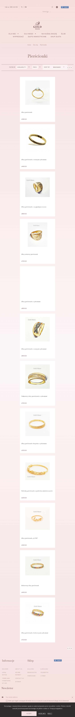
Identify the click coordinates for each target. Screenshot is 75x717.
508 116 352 (14, 7)
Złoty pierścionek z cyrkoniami (30, 304)
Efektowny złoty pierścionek (30, 592)
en (26, 7)
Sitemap (18, 689)
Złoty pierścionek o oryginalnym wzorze (33, 208)
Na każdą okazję (49, 34)
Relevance (58, 67)
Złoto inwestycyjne (37, 37)
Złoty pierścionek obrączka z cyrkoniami (33, 448)
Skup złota (56, 37)
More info (42, 713)
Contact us (19, 686)
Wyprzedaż (18, 37)
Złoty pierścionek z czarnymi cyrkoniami (33, 160)
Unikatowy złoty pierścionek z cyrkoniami (34, 400)
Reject (50, 713)
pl (22, 7)
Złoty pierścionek (26, 112)
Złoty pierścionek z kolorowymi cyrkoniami (34, 640)
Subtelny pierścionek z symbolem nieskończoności (36, 496)
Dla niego (30, 34)
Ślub (63, 34)
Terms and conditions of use (6, 688)
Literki (43, 683)
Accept (29, 714)
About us (18, 677)
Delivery (5, 677)
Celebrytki (44, 680)
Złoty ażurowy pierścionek (29, 256)
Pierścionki (31, 683)
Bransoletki (32, 680)
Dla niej (14, 34)
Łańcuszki (44, 677)
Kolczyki (30, 677)
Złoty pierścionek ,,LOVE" (29, 544)
